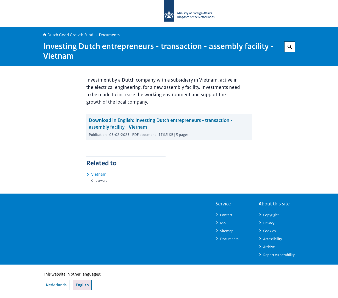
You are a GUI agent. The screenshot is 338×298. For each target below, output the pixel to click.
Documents (109, 35)
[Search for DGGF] (290, 47)
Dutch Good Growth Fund (68, 35)
